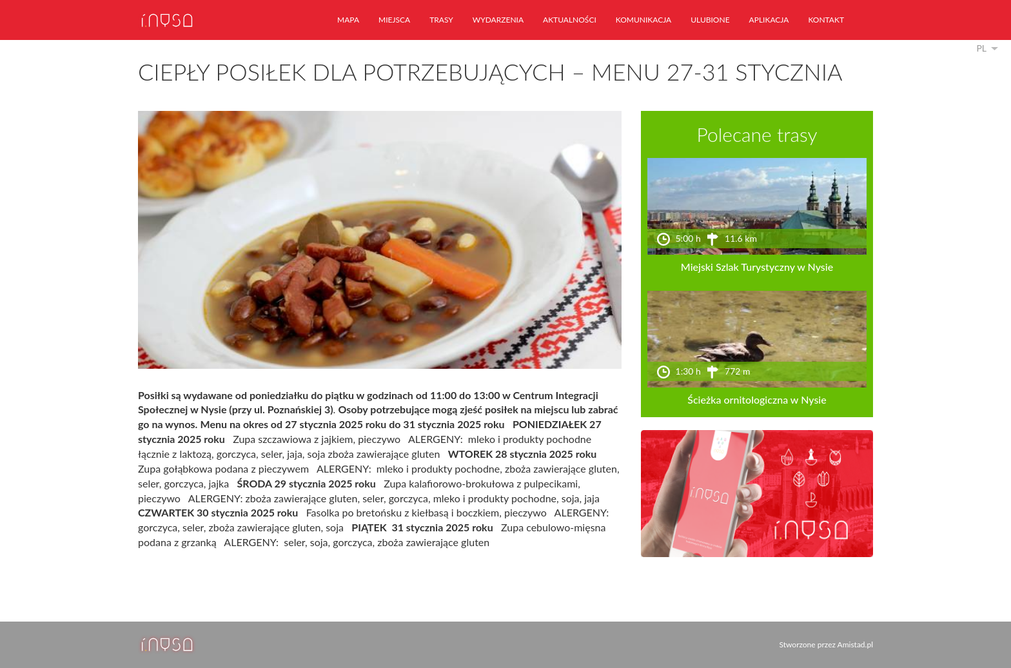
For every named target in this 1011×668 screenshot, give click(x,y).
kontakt (826, 20)
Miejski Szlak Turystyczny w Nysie (757, 266)
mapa (348, 20)
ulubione (710, 20)
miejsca (394, 20)
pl (981, 48)
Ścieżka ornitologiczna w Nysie (756, 399)
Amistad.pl (855, 644)
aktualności (569, 20)
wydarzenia (498, 20)
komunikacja (643, 20)
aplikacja (769, 20)
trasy (441, 20)
